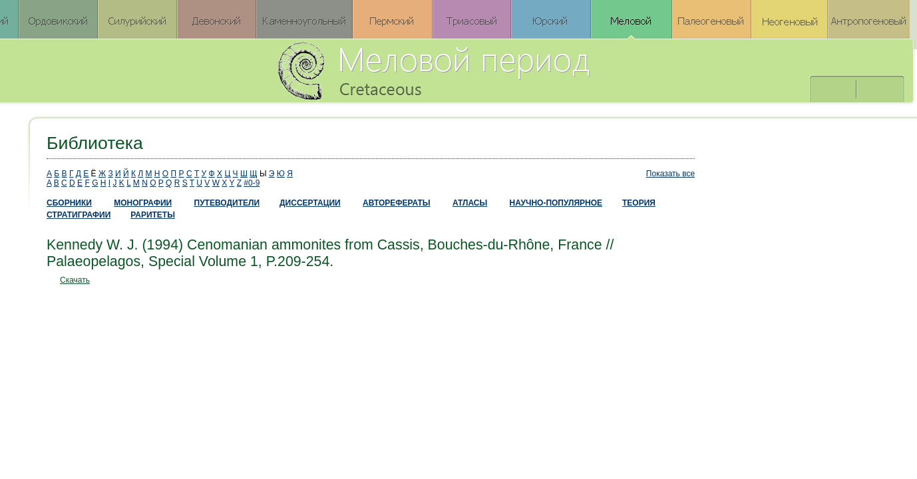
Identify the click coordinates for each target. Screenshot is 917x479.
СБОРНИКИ (69, 203)
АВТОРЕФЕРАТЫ (397, 203)
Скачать (75, 280)
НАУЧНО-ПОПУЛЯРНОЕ (556, 203)
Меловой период (507, 70)
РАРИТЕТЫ (152, 215)
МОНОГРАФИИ (143, 203)
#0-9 (252, 183)
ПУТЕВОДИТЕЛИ (227, 203)
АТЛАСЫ (470, 203)
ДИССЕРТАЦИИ (310, 203)
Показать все (670, 173)
